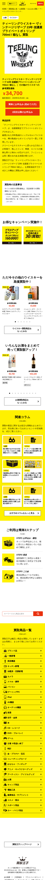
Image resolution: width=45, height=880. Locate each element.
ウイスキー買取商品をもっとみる (22, 330)
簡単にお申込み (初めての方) (22, 104)
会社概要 (7, 877)
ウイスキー (13, 18)
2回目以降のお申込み (22, 112)
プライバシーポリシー (33, 877)
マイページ (33, 3)
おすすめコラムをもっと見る (21, 513)
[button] (15, 321)
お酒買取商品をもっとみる (22, 401)
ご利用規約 (18, 877)
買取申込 (40, 3)
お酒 (4, 18)
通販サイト (12, 3)
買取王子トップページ (22, 844)
